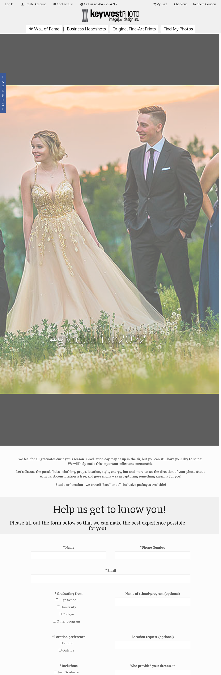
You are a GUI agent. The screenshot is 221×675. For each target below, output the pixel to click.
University (68, 607)
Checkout (180, 4)
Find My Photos (178, 28)
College (68, 614)
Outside (68, 650)
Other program (68, 621)
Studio (68, 643)
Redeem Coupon (204, 4)
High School (68, 600)
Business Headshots (86, 28)
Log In (9, 4)
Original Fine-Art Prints (134, 28)
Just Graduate (68, 672)
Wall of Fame (43, 28)
